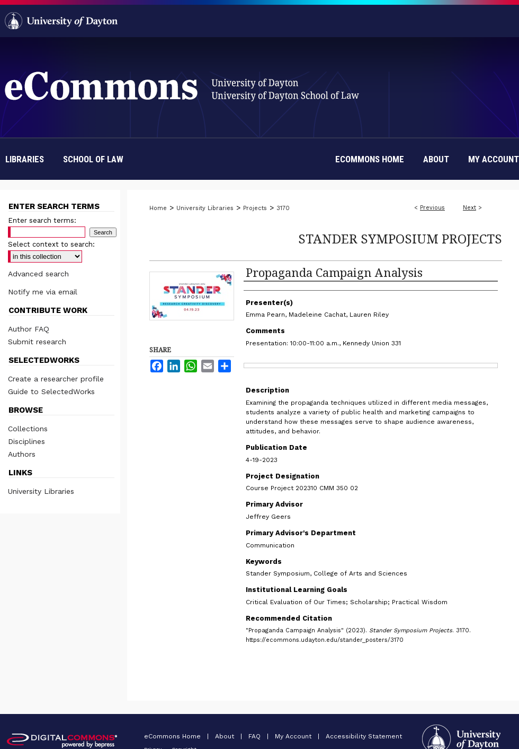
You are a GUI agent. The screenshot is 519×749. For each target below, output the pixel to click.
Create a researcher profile (56, 378)
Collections (28, 428)
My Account (294, 736)
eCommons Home (173, 736)
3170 (283, 208)
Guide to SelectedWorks (51, 391)
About (225, 736)
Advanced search (38, 273)
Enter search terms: (42, 220)
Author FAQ (28, 329)
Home (158, 208)
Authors (21, 454)
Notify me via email (42, 292)
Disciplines (26, 441)
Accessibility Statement (364, 736)
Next (469, 207)
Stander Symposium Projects (400, 238)
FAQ (255, 736)
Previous (432, 207)
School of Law (93, 159)
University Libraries (205, 208)
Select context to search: (51, 244)
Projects (255, 208)
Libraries (24, 159)
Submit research (37, 341)
